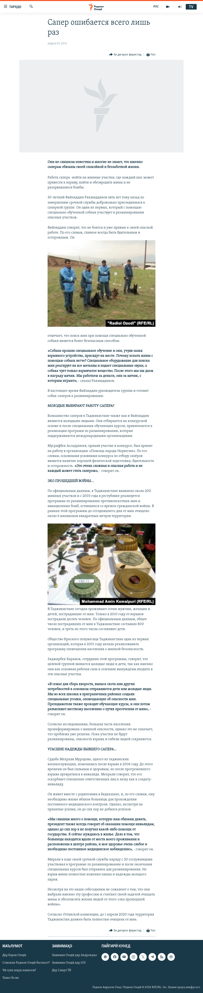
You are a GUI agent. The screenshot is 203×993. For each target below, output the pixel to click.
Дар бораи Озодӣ (14, 955)
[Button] (125, 54)
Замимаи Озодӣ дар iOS (69, 963)
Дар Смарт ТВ (61, 970)
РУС (156, 6)
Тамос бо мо (10, 978)
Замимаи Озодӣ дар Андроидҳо (74, 955)
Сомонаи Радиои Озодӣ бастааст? (26, 963)
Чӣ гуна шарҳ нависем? (19, 970)
